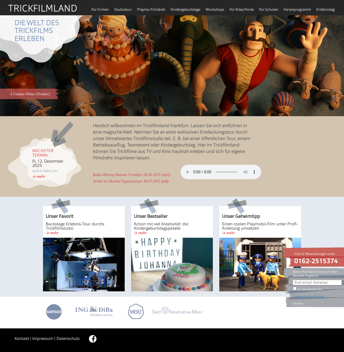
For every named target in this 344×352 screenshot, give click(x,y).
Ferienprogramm (297, 10)
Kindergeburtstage (185, 10)
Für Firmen (100, 10)
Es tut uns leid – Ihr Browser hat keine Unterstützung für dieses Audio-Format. (221, 172)
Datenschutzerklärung (308, 296)
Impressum (42, 339)
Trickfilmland (42, 9)
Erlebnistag (325, 10)
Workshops (215, 10)
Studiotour (123, 10)
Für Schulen (268, 10)
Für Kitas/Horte (242, 10)
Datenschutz (68, 339)
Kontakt (22, 339)
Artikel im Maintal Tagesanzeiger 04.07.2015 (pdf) (131, 181)
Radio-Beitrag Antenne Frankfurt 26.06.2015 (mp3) (131, 175)
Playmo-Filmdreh (151, 10)
